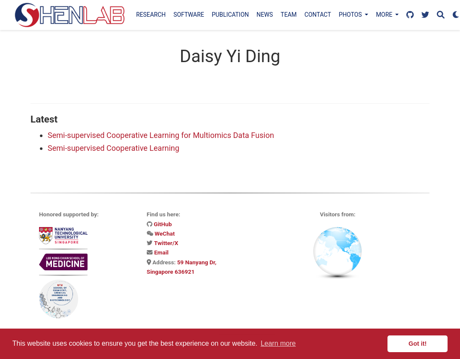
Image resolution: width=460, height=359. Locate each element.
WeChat (164, 233)
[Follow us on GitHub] (410, 15)
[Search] (441, 15)
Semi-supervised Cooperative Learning (113, 148)
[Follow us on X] (425, 15)
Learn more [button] (278, 343)
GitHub (163, 224)
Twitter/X (166, 242)
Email (161, 252)
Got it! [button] (418, 343)
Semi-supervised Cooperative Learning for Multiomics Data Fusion (161, 135)
